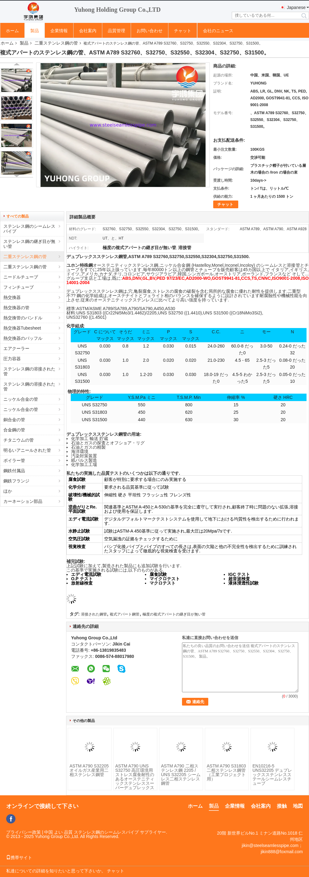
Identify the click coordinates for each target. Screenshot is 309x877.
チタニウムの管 (18, 440)
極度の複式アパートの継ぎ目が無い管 (173, 614)
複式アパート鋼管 (124, 614)
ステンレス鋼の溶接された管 (29, 371)
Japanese (296, 7)
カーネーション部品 (22, 501)
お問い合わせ (150, 30)
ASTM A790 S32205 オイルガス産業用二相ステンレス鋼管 (89, 770)
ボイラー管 (14, 460)
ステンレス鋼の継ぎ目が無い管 (29, 244)
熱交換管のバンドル (22, 317)
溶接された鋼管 (94, 614)
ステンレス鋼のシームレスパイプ (29, 229)
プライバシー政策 (23, 832)
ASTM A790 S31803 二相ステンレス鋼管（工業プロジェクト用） (226, 772)
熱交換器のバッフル (22, 338)
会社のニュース (218, 30)
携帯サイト (19, 857)
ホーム (12, 30)
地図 (298, 806)
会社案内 (87, 30)
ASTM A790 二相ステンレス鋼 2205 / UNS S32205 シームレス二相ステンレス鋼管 (181, 774)
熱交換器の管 (16, 307)
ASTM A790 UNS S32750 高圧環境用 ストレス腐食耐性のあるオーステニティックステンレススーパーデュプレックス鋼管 (134, 779)
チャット (182, 30)
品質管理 (116, 30)
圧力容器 (12, 358)
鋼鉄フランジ (16, 480)
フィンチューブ (18, 287)
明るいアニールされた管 (27, 450)
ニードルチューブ (20, 276)
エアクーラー (16, 348)
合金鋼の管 (14, 429)
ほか (7, 491)
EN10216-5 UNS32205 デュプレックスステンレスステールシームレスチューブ (272, 774)
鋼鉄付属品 (14, 470)
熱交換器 (12, 297)
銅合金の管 (14, 419)
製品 (34, 30)
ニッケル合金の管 (20, 399)
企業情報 (59, 30)
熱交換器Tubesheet (22, 328)
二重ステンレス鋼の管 (56, 43)
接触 (282, 806)
